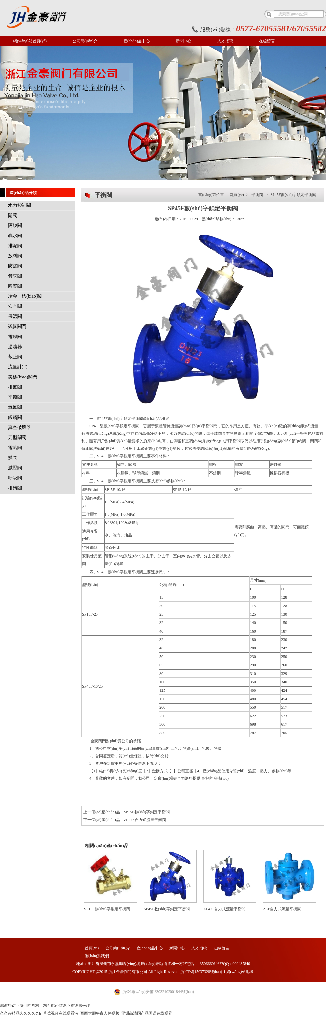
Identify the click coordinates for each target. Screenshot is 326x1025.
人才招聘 (225, 41)
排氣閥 (15, 387)
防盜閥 (15, 265)
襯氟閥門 (17, 326)
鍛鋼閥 (15, 417)
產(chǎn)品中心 (137, 41)
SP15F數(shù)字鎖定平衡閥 (147, 812)
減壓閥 (15, 467)
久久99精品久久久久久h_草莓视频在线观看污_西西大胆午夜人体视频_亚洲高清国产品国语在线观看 (86, 1013)
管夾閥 (15, 276)
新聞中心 (183, 41)
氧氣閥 (15, 407)
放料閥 (15, 255)
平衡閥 (15, 397)
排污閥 (15, 488)
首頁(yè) (237, 194)
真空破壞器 (19, 427)
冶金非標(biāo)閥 (25, 296)
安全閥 (15, 306)
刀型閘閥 (17, 437)
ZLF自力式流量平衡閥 (282, 909)
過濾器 (15, 346)
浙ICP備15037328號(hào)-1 (202, 971)
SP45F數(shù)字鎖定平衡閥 (293, 194)
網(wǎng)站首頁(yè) (30, 41)
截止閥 (15, 356)
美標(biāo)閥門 (22, 377)
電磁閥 (15, 336)
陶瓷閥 (15, 286)
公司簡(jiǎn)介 (85, 41)
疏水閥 (15, 235)
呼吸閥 (15, 478)
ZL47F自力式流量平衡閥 (145, 820)
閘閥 (12, 215)
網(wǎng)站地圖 (240, 971)
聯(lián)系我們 (97, 956)
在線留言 (267, 41)
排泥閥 (15, 245)
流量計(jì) (17, 366)
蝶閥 (12, 457)
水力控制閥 (19, 205)
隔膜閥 (15, 225)
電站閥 (15, 447)
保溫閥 (15, 316)
